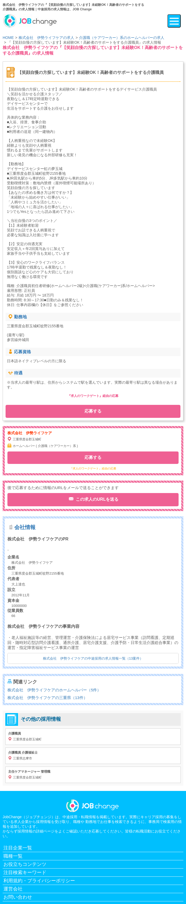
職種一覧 (13, 856)
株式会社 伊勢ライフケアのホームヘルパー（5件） (54, 690)
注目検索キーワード (24, 872)
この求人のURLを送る (96, 499)
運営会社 (13, 889)
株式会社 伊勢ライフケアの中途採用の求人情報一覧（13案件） (93, 658)
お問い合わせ (17, 897)
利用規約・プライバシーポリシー (39, 880)
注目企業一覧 (17, 848)
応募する (93, 411)
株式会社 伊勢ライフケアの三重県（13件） (47, 697)
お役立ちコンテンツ (24, 864)
